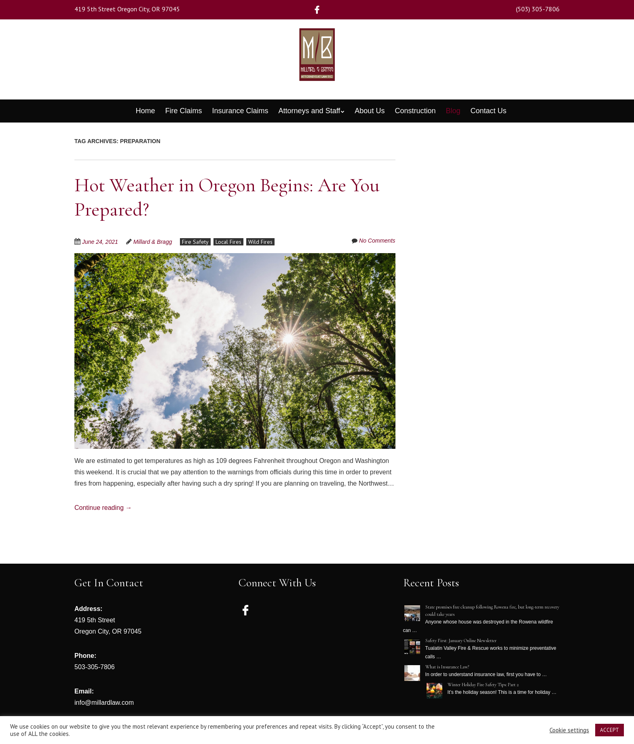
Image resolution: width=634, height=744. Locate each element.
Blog (453, 111)
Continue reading (103, 507)
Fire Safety (195, 241)
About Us (370, 111)
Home (145, 111)
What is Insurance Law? (447, 667)
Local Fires (228, 241)
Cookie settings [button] (569, 730)
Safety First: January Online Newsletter (461, 640)
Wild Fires (260, 241)
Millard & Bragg (152, 242)
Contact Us (489, 111)
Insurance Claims (240, 111)
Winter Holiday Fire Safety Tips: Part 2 (483, 684)
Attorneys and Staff (309, 111)
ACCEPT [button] (609, 730)
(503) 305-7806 (538, 9)
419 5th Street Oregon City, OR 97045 (127, 9)
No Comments (377, 240)
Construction (415, 111)
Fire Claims (183, 111)
